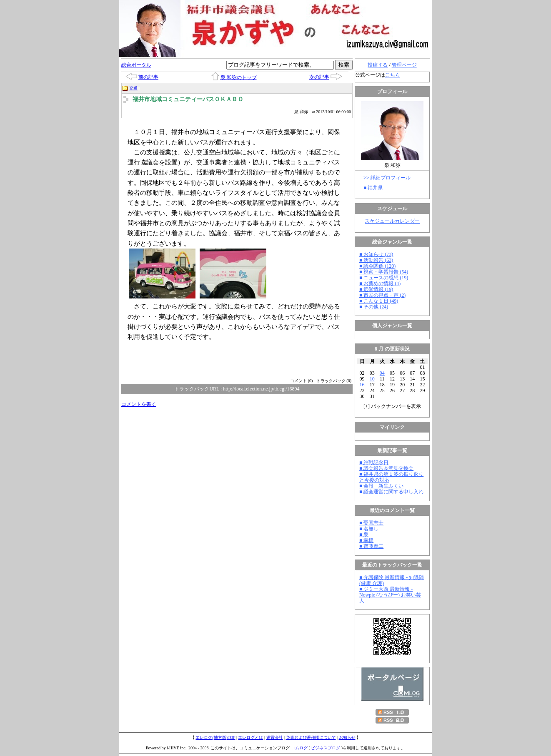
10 (372, 379)
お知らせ (347, 737)
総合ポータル (136, 65)
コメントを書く (138, 404)
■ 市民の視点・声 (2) (382, 295)
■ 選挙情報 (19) (376, 289)
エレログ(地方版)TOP (215, 737)
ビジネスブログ (325, 748)
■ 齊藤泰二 (371, 546)
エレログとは (250, 737)
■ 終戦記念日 (373, 462)
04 (382, 373)
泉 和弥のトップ (238, 77)
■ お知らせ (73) (376, 254)
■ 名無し (368, 529)
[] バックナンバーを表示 (392, 406)
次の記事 (319, 77)
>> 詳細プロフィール (387, 178)
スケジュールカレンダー (392, 221)
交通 (133, 88)
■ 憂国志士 (371, 523)
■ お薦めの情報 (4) (380, 283)
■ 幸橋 (366, 540)
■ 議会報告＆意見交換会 (386, 468)
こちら (392, 75)
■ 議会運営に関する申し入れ (391, 492)
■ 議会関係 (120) (377, 266)
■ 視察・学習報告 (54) (383, 272)
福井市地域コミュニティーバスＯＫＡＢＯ (188, 99)
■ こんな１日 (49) (378, 301)
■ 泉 (363, 534)
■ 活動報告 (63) (376, 260)
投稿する (378, 65)
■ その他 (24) (373, 307)
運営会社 (274, 737)
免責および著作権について (311, 737)
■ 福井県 (373, 188)
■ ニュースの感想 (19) (383, 278)
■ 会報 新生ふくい (381, 486)
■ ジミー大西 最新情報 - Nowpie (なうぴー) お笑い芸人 (390, 595)
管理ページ (404, 65)
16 (362, 385)
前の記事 (148, 77)
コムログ (299, 748)
